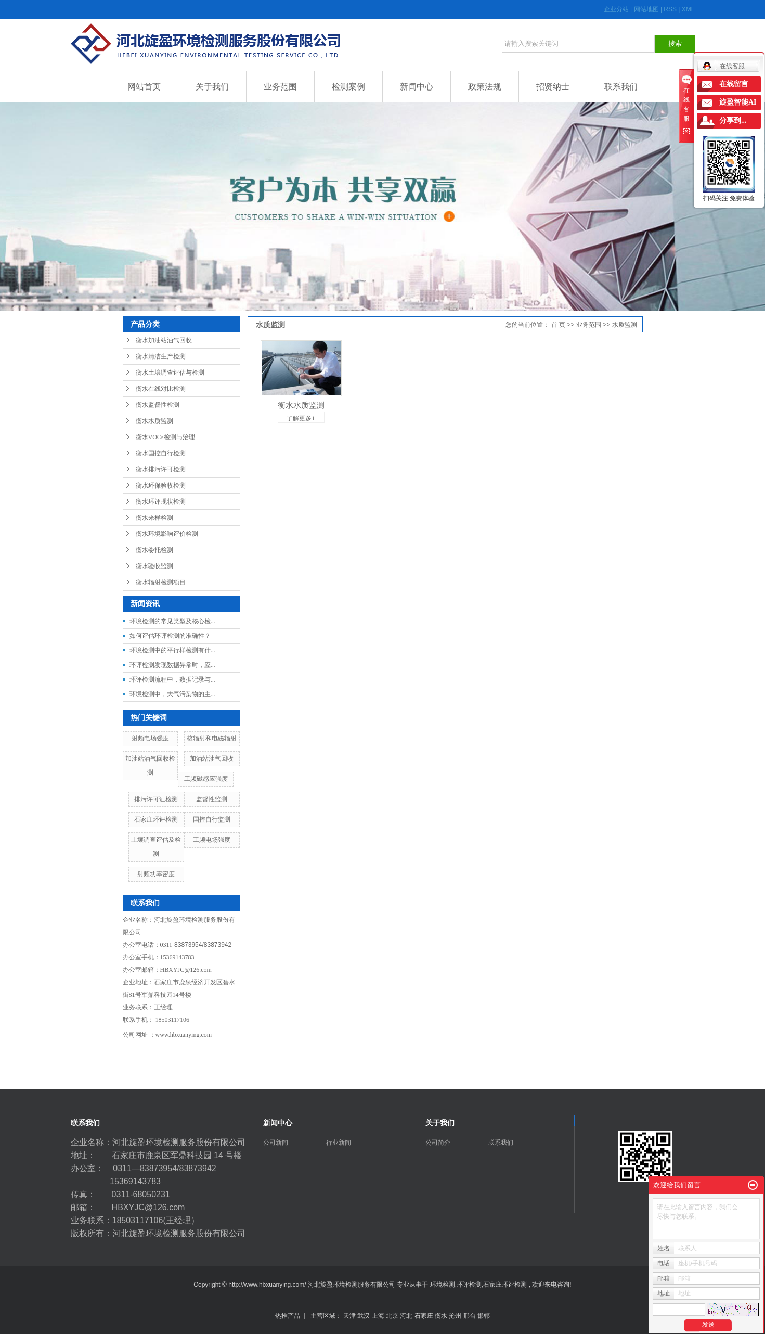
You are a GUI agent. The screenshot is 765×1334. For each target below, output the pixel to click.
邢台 (469, 1315)
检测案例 (348, 86)
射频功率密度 (156, 874)
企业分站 (616, 9)
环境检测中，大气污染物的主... (172, 694)
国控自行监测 (211, 819)
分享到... (733, 120)
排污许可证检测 (156, 799)
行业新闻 (338, 1142)
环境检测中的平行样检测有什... (172, 650)
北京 (392, 1315)
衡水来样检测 (154, 517)
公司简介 (437, 1142)
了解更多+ (301, 418)
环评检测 (469, 1284)
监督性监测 (211, 799)
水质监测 (624, 324)
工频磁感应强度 (206, 779)
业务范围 (280, 86)
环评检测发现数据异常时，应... (172, 665)
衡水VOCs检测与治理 (165, 437)
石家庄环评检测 (156, 819)
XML (688, 9)
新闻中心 (416, 86)
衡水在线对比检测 (161, 388)
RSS (670, 9)
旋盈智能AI (738, 102)
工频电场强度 (211, 839)
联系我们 (621, 86)
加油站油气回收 (212, 758)
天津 (349, 1315)
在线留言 (733, 84)
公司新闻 (275, 1142)
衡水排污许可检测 (161, 469)
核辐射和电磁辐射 (212, 738)
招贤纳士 (552, 86)
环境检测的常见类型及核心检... (172, 621)
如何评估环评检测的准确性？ (170, 635)
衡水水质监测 (154, 421)
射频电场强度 (150, 738)
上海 (378, 1315)
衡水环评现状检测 (161, 501)
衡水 (441, 1315)
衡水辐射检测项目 (161, 582)
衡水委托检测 (154, 550)
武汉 (363, 1315)
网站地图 (647, 9)
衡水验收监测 (154, 566)
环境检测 (442, 1284)
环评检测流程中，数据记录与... (172, 679)
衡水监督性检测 (157, 404)
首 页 (558, 324)
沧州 (455, 1315)
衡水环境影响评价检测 (167, 533)
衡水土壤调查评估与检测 (170, 372)
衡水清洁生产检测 (161, 356)
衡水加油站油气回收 (164, 340)
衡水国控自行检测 (161, 453)
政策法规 (484, 86)
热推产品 (287, 1315)
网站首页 (144, 86)
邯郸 (483, 1315)
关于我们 (212, 86)
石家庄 (423, 1315)
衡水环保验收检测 (161, 485)
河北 (406, 1315)
